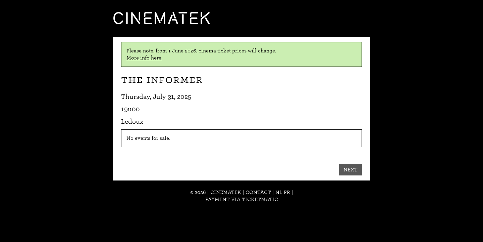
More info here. (144, 58)
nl (278, 192)
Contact (258, 192)
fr (287, 192)
